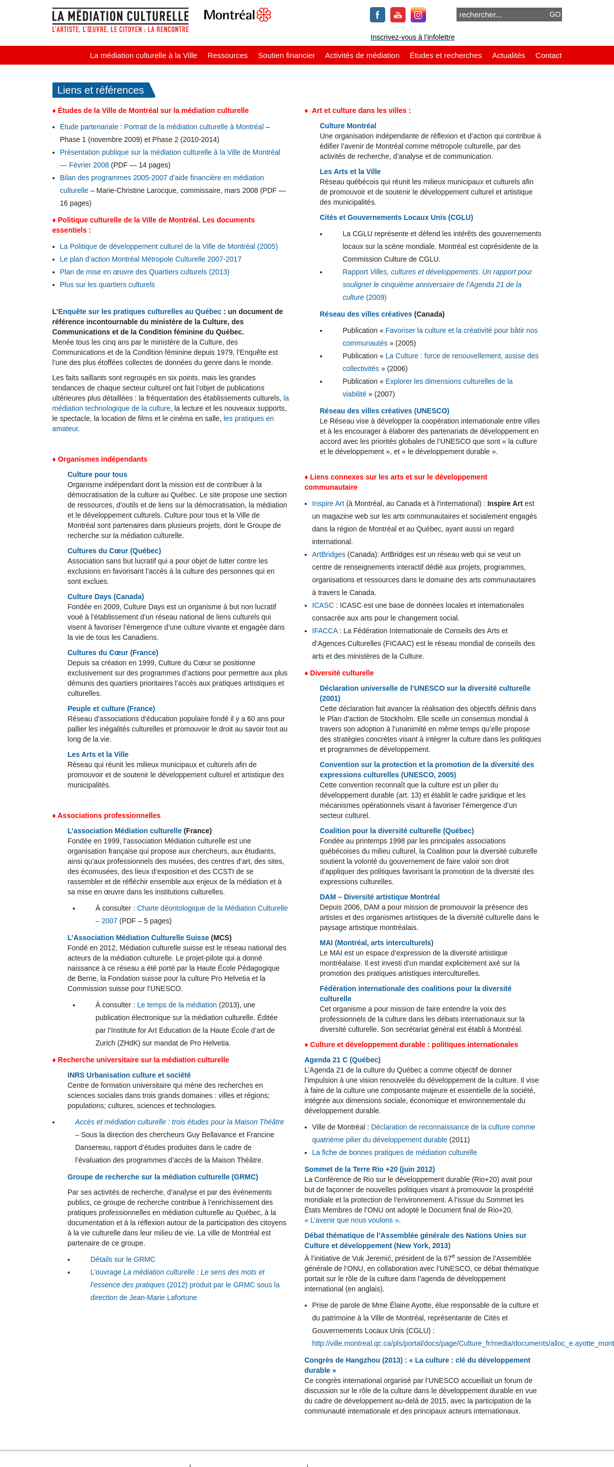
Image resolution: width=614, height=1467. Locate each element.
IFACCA (325, 631)
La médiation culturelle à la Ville (143, 55)
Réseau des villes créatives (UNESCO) (384, 411)
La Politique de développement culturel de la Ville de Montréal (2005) (169, 246)
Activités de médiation (362, 55)
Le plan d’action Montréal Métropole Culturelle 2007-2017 (151, 259)
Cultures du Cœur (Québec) (115, 551)
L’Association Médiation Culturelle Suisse (138, 938)
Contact (549, 55)
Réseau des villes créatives (367, 314)
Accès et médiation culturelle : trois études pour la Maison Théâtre (179, 1122)
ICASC (324, 605)
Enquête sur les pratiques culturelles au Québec (140, 311)
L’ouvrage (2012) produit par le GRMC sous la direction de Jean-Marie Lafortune (185, 1285)
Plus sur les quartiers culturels (107, 284)
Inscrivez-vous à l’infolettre (413, 37)
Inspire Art (328, 503)
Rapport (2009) (437, 284)
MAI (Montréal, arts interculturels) (377, 943)
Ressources (227, 55)
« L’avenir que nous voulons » (352, 1220)
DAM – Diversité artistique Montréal (380, 897)
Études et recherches (446, 55)
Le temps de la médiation (178, 1005)
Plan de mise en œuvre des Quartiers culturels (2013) (145, 272)
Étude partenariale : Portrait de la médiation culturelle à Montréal (162, 127)
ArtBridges (328, 554)
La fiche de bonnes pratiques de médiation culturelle (394, 1152)
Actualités (508, 55)
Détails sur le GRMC (124, 1259)
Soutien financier (286, 55)
